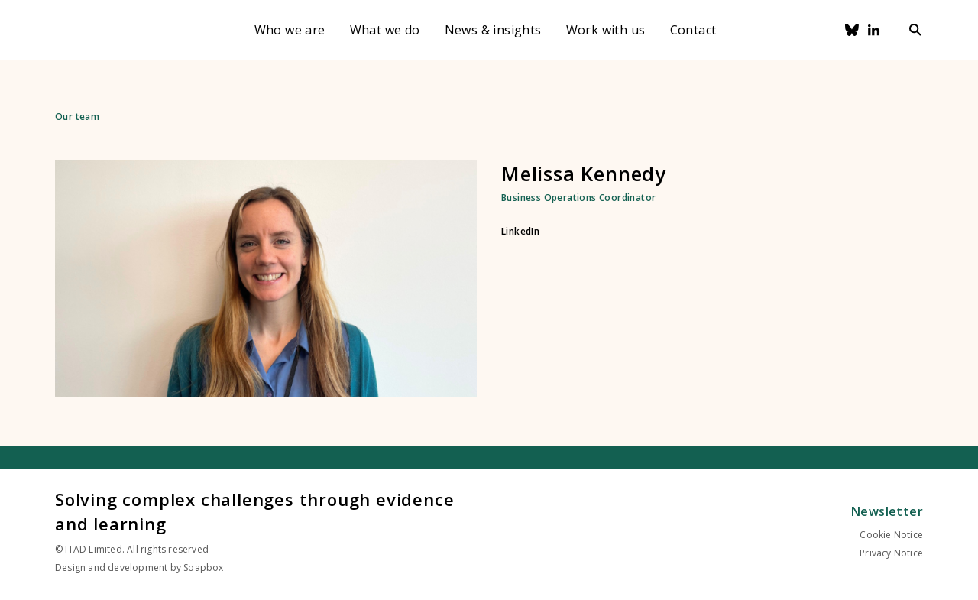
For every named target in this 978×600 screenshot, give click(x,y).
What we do (385, 29)
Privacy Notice (891, 552)
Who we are (289, 29)
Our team (77, 116)
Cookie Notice (891, 534)
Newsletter (887, 511)
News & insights (493, 29)
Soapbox (203, 567)
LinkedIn (520, 231)
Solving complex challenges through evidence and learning (254, 511)
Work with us (606, 29)
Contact (693, 29)
